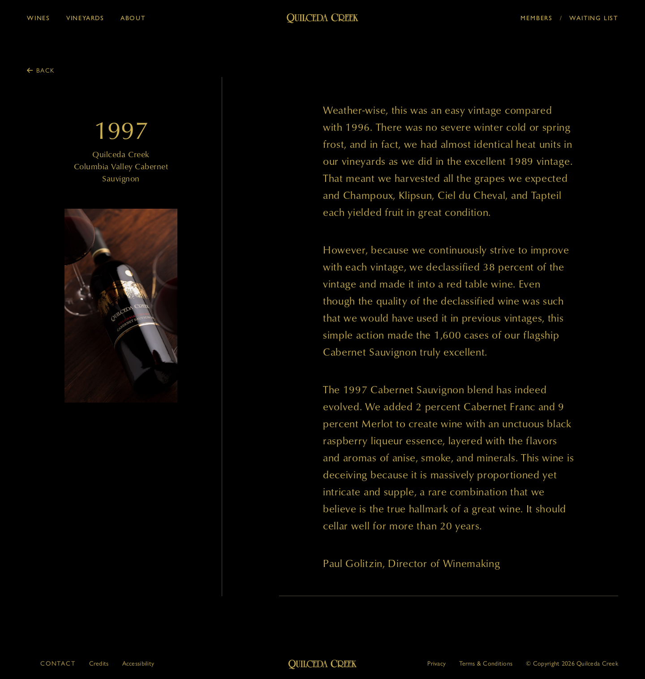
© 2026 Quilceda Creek (572, 662)
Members (536, 18)
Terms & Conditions (485, 662)
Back (45, 69)
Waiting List (593, 18)
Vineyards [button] (85, 18)
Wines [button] (38, 18)
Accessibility (138, 662)
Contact (58, 662)
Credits (99, 662)
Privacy (436, 662)
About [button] (133, 18)
